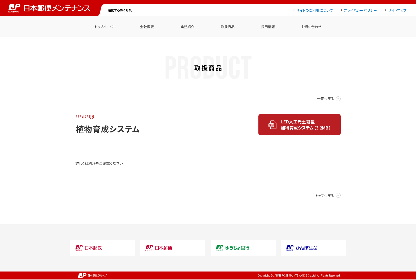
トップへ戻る (324, 195)
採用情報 (268, 26)
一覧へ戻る (325, 98)
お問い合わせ (311, 26)
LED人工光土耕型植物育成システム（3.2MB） (306, 124)
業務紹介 (187, 26)
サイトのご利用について (314, 10)
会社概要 (147, 26)
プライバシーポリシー (361, 10)
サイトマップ (397, 10)
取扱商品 (228, 26)
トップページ (104, 26)
